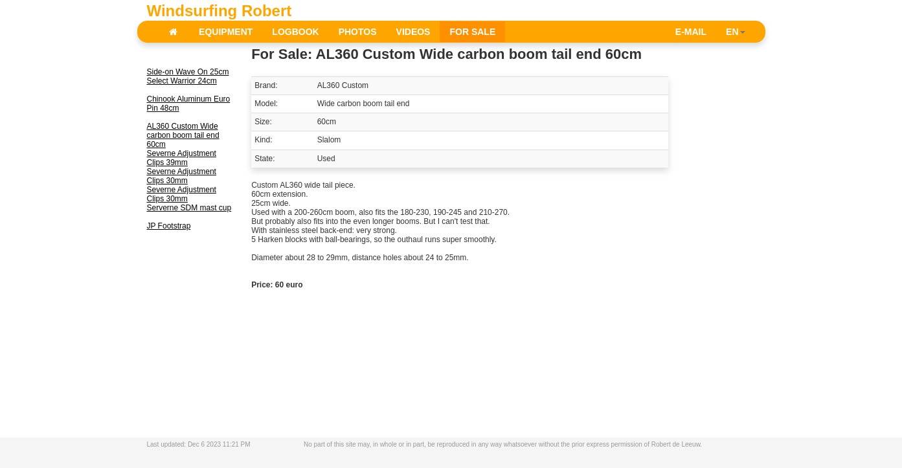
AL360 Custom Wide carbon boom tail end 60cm (183, 135)
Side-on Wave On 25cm (188, 71)
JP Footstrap (169, 225)
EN (735, 32)
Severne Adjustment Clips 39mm (181, 158)
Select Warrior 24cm (182, 80)
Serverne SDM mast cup (189, 207)
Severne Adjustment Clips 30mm (181, 176)
